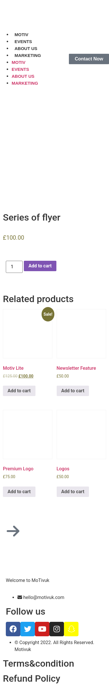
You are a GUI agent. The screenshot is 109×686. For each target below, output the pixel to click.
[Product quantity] (14, 267)
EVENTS (23, 41)
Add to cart (40, 266)
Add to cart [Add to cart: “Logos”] (73, 491)
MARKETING (28, 55)
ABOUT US (26, 48)
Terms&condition (38, 663)
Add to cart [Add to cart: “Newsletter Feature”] (73, 390)
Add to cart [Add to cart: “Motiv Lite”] (19, 390)
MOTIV (21, 34)
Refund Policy (31, 678)
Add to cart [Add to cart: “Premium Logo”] (19, 491)
